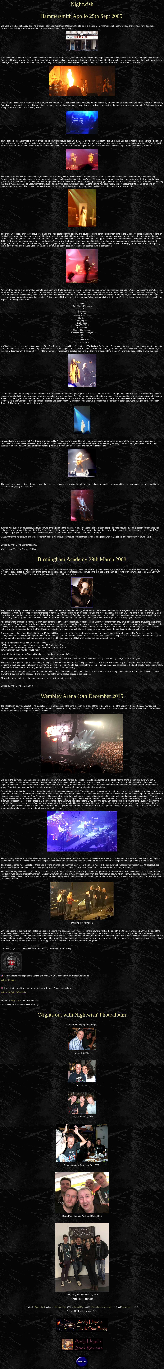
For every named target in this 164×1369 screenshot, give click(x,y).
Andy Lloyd (16, 1000)
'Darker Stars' (126, 1307)
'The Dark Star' (60, 1307)
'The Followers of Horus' (101, 1307)
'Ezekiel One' (78, 1307)
